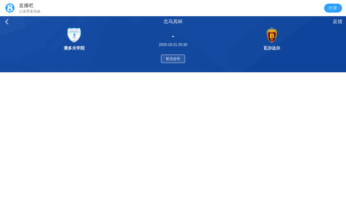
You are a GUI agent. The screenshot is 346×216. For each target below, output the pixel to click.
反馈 (337, 21)
